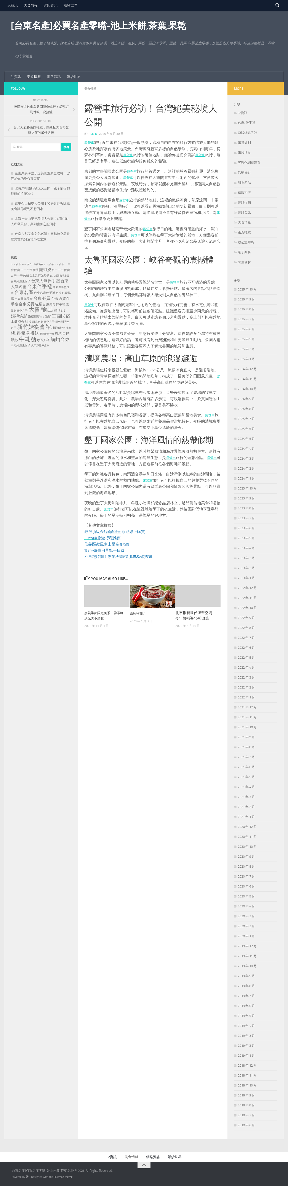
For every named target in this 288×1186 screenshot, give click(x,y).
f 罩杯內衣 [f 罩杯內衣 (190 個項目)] (37, 264)
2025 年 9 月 (246, 299)
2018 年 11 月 (247, 1075)
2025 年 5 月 (246, 339)
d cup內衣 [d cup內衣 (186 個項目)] (16, 264)
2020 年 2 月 (246, 926)
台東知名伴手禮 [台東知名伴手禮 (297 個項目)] (54, 304)
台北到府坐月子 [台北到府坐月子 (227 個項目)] (39, 275)
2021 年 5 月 (246, 777)
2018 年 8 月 (246, 1105)
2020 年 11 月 (247, 837)
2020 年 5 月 (246, 896)
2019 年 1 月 (246, 1056)
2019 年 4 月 (246, 1026)
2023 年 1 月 (246, 578)
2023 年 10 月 (247, 488)
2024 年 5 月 (246, 439)
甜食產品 (244, 183)
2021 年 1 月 (246, 817)
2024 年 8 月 (246, 409)
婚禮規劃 (244, 143)
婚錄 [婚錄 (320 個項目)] (48, 316)
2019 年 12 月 (247, 946)
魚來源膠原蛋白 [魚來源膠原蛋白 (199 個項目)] (40, 345)
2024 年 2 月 (246, 468)
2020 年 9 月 (246, 857)
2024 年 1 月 (246, 478)
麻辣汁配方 (139, 613)
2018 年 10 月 (247, 1085)
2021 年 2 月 (246, 807)
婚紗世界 (70, 5)
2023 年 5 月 (246, 538)
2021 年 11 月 (247, 717)
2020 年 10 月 (247, 847)
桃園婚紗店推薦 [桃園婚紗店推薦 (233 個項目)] (61, 327)
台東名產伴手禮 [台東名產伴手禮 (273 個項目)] (44, 293)
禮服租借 (244, 192)
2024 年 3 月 (246, 459)
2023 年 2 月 (246, 568)
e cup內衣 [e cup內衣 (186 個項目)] (27, 264)
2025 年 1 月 (246, 359)
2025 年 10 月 (247, 289)
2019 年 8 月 (246, 986)
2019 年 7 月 (246, 996)
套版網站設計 (247, 133)
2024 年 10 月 (247, 389)
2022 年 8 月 (246, 628)
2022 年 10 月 (247, 608)
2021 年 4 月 (246, 787)
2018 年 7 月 (246, 1115)
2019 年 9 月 (246, 976)
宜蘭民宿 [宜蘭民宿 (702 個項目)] (61, 316)
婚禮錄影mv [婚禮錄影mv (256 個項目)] (36, 316)
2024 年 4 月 (246, 449)
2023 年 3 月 (246, 558)
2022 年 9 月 (246, 618)
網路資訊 (51, 5)
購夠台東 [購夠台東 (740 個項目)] (60, 339)
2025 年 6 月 (246, 329)
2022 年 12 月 (247, 588)
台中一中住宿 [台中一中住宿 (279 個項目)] (61, 270)
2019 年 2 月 (246, 1046)
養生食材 (244, 262)
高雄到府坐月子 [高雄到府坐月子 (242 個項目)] (20, 345)
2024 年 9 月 (246, 399)
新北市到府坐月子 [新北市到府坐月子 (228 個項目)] (43, 321)
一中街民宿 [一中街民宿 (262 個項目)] (28, 270)
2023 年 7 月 (246, 518)
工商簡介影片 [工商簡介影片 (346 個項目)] (21, 321)
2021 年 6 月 (246, 767)
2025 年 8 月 (246, 309)
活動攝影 (244, 173)
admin (93, 133)
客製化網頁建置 (249, 163)
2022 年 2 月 (246, 687)
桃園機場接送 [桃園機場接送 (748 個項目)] (25, 333)
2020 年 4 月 (246, 906)
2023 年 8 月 (246, 508)
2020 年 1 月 (246, 936)
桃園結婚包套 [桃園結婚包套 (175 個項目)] (47, 333)
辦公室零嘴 (246, 242)
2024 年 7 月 (246, 419)
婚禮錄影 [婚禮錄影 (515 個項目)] (19, 316)
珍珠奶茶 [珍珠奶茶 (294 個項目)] (43, 340)
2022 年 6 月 (246, 648)
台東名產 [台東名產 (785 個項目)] (23, 292)
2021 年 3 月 (246, 797)
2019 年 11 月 (247, 956)
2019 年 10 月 (247, 966)
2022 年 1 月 (246, 697)
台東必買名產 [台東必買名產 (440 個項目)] (30, 304)
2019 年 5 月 (246, 1016)
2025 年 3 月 (246, 349)
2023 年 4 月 (246, 548)
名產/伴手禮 (246, 123)
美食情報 (31, 5)
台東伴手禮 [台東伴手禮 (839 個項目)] (39, 286)
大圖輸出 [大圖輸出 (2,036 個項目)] (40, 309)
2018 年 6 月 (246, 1125)
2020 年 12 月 (247, 827)
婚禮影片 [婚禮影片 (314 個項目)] (60, 311)
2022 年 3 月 (246, 677)
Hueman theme (63, 1176)
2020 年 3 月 (246, 916)
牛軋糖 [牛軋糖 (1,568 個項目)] (27, 339)
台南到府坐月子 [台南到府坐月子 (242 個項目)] (20, 281)
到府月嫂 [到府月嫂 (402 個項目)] (43, 270)
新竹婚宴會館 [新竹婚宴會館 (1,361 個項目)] (34, 327)
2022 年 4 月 (246, 667)
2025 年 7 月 (246, 319)
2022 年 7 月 (246, 638)
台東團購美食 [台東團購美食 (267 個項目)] (23, 299)
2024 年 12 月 (247, 369)
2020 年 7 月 (246, 876)
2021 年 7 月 (246, 757)
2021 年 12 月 (247, 707)
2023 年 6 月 (246, 528)
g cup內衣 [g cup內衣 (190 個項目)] (49, 264)
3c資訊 (12, 5)
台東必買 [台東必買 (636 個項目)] (42, 298)
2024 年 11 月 (247, 379)
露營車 (90, 142)
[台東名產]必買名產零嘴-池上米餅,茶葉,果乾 (98, 25)
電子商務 (244, 252)
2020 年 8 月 (246, 866)
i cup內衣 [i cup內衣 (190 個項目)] (59, 264)
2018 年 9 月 (246, 1095)
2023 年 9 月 (246, 498)
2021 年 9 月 (246, 737)
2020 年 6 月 (246, 886)
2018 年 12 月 (247, 1065)
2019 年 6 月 (246, 1006)
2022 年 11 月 (247, 598)
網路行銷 (244, 202)
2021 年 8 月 (246, 747)
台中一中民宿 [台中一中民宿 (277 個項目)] (20, 275)
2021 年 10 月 (247, 727)
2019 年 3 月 (246, 1036)
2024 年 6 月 (246, 429)
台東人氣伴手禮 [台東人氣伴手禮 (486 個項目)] (45, 281)
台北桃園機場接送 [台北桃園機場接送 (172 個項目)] (59, 275)
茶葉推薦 (244, 232)
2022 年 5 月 (246, 658)
